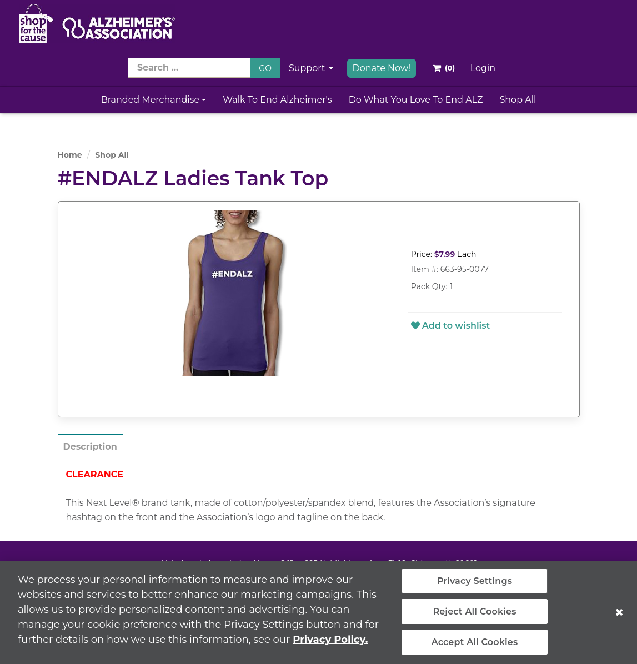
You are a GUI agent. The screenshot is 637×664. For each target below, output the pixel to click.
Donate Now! (382, 68)
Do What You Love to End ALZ (416, 99)
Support (311, 68)
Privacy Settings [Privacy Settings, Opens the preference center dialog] (474, 584)
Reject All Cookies (474, 615)
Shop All (517, 99)
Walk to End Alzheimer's (277, 99)
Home (70, 155)
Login (482, 68)
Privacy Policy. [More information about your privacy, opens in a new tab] (330, 643)
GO (265, 68)
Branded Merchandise (154, 99)
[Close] (619, 615)
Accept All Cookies (475, 645)
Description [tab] (90, 446)
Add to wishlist (450, 325)
